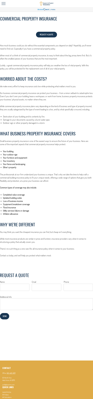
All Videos (5, 395)
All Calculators (6, 397)
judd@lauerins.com (8, 385)
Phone (66, 282)
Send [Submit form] (5, 316)
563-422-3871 (11, 373)
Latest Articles (6, 392)
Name (2, 282)
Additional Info (6, 297)
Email (34, 282)
